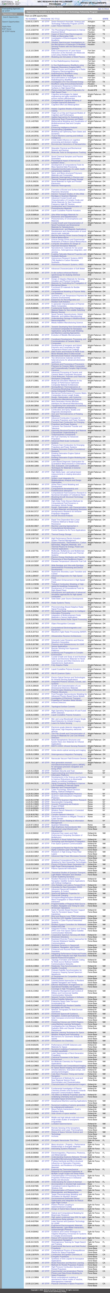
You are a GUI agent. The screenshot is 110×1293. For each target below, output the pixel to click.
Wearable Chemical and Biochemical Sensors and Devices (66, 149)
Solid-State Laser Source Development (67, 599)
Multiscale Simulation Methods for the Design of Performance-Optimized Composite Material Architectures (66, 383)
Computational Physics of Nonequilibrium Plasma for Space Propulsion (68, 1251)
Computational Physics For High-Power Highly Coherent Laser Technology (67, 849)
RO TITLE (55, 19)
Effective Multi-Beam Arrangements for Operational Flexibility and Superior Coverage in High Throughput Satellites (67, 987)
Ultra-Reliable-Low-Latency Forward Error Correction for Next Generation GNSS (68, 886)
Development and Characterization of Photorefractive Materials (66, 207)
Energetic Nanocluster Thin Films (64, 1140)
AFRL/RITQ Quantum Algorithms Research (68, 800)
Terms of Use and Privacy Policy (55, 1291)
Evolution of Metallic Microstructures (66, 335)
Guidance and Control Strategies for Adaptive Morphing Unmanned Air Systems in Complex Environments (68, 1234)
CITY (90, 19)
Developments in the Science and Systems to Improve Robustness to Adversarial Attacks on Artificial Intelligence (68, 779)
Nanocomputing (57, 808)
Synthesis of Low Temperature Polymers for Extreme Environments (69, 297)
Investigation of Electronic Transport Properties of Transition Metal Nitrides (66, 699)
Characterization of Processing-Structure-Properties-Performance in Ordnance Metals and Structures (68, 1178)
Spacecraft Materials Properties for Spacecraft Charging (65, 894)
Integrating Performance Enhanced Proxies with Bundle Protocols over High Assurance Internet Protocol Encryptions (68, 956)
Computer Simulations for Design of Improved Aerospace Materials (65, 245)
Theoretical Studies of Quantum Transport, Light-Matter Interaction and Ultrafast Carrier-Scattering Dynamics (68, 875)
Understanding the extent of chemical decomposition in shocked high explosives (68, 1183)
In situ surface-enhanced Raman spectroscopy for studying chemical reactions (65, 275)
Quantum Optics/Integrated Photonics (66, 794)
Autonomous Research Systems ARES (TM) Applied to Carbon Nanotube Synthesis (67, 260)
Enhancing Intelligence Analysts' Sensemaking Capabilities (64, 128)
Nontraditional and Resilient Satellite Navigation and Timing (66, 1006)
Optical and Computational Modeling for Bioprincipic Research (67, 1214)
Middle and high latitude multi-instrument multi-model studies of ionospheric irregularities (67, 1120)
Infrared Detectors (58, 702)
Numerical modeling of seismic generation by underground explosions (68, 1106)
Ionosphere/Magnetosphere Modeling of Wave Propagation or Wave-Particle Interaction (67, 900)
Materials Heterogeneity (61, 186)
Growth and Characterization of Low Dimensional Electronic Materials (66, 687)
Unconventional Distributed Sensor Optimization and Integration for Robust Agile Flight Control (67, 1201)
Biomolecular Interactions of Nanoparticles (68, 144)
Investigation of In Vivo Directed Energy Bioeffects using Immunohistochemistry (67, 83)
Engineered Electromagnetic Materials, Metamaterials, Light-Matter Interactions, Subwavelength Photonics (67, 1228)
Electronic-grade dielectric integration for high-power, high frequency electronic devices (67, 729)
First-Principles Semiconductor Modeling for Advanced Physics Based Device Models (69, 695)
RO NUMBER (31, 19)
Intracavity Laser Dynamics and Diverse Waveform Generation (67, 641)
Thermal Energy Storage (61, 534)
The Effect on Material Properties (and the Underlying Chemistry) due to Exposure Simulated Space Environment (68, 1097)
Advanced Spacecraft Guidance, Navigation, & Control (64, 890)
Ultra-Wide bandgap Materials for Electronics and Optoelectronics (64, 216)
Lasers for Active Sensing (61, 723)
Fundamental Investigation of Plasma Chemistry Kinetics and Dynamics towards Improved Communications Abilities (68, 1091)
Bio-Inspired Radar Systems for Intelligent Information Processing (68, 612)
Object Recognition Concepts (63, 624)
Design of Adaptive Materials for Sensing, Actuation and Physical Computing (68, 280)
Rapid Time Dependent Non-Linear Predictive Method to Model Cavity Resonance (65, 522)
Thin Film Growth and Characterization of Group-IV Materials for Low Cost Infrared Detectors (68, 736)
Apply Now (6, 27)
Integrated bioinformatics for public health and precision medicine (68, 170)
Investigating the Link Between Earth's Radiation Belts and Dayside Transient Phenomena (66, 1028)
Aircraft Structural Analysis (62, 516)
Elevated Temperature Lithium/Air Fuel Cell (68, 561)
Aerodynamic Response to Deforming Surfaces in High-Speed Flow (66, 87)
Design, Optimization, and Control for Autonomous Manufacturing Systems (66, 398)
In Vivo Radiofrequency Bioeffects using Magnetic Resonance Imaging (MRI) (67, 66)
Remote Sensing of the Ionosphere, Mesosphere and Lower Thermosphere (67, 1129)
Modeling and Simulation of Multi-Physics (68, 57)
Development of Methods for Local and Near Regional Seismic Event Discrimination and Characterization (67, 1080)
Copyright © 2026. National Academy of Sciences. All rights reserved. (55, 1290)
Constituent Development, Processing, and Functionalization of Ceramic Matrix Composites (68, 341)
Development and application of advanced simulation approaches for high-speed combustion (68, 594)
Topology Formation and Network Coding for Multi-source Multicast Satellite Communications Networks (68, 962)
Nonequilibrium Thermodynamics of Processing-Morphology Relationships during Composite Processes (66, 389)
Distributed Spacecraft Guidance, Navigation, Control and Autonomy (65, 1015)
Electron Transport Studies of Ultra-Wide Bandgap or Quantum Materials (67, 195)
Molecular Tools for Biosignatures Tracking (68, 152)
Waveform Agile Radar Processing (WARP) (68, 632)
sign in (100, 9)
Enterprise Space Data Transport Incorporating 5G (64, 1002)
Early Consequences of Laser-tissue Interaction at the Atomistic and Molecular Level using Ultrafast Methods (68, 53)
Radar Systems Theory (60, 603)
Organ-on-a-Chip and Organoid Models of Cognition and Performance (68, 114)
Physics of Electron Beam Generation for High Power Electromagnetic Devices (67, 865)
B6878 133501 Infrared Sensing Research (68, 746)
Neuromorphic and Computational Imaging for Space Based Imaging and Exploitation (68, 1067)
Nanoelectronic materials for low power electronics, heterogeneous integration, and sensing (69, 250)
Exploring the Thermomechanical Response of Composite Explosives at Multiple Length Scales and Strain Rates (67, 1171)
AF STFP (6, 11)
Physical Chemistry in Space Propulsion (67, 1284)
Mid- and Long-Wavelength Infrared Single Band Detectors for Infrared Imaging (68, 720)
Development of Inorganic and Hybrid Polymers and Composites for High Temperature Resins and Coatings (66, 347)
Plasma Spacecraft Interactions (64, 868)
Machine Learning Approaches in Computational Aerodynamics (64, 527)
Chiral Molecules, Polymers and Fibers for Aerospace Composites (68, 378)
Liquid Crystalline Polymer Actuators (66, 210)
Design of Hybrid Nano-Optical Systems (67, 1209)
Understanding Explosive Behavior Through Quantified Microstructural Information (69, 1158)
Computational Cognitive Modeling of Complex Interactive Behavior (66, 102)
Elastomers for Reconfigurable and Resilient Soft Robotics (65, 301)
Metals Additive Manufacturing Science (67, 323)
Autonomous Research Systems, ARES (67, 264)
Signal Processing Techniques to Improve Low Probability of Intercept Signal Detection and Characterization (68, 785)
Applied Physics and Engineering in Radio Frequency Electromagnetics (68, 70)
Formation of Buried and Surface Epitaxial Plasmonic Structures (68, 191)
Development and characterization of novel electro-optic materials (68, 232)
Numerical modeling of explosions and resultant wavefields (66, 1050)
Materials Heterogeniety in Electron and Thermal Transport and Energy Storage (67, 178)
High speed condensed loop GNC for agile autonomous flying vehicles (68, 1218)
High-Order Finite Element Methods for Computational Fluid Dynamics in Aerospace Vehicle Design (67, 503)
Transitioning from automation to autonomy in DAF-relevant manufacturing (68, 407)
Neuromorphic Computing (61, 802)
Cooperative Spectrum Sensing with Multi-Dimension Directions (68, 936)
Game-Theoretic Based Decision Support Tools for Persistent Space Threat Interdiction (68, 912)
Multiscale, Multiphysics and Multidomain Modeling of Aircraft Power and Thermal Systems (67, 553)
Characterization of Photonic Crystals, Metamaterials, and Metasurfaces (66, 1191)
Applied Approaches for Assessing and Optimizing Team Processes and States (67, 118)
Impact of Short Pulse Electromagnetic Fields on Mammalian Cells (66, 35)
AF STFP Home (8, 31)
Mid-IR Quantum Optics (60, 673)
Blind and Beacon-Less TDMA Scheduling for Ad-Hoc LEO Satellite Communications (68, 917)
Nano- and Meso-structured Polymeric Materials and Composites (66, 174)
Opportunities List (10, 14)
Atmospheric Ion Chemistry (62, 1041)
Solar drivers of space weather (63, 1113)
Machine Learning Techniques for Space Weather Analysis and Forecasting (67, 1033)
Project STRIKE (57, 806)
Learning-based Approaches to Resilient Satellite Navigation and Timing (67, 982)
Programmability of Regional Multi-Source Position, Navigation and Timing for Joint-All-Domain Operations (68, 906)
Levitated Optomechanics (61, 1124)
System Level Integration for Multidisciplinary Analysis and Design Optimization (66, 480)
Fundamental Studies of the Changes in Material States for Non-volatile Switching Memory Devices (68, 310)
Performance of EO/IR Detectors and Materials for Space (66, 1046)
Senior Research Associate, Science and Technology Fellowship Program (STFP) (67, 23)
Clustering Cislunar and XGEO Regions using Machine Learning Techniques (67, 1023)
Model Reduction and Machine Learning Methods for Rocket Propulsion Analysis (67, 1264)
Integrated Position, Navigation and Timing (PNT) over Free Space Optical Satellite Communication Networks (68, 931)
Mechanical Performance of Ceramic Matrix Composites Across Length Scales (68, 394)
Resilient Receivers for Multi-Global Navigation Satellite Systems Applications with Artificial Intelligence (68, 881)
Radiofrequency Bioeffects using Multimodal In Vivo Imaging (64, 75)
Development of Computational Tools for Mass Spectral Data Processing (67, 166)
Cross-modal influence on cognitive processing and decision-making (65, 141)
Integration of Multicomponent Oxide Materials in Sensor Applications (66, 616)
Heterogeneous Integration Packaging (66, 754)
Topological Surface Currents (63, 707)
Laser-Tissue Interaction (61, 26)
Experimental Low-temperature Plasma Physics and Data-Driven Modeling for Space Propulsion (67, 1273)
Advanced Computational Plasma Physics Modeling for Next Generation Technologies (68, 861)
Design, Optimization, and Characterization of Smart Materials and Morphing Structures (69, 508)
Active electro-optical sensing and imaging (68, 750)
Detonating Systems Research (63, 1149)
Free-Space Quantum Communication (66, 844)
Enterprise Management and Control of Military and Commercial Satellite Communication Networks (67, 993)
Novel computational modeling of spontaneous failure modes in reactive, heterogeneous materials (67, 1279)
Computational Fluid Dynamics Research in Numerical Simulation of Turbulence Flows (69, 494)
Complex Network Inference (62, 814)
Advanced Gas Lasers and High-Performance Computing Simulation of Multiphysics (66, 835)
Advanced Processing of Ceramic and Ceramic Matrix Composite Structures (66, 373)
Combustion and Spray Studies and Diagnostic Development (65, 411)
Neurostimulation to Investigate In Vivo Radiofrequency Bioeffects (67, 79)
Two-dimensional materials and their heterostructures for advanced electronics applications (68, 360)
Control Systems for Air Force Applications (68, 530)
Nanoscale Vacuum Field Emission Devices (69, 758)
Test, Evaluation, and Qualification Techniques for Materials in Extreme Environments (66, 468)
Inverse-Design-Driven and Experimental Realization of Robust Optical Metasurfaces (69, 241)
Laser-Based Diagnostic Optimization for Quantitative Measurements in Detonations (68, 463)
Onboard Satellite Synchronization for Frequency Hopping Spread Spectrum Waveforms (66, 972)
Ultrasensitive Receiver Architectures (66, 636)
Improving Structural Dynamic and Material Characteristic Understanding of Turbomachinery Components (68, 433)
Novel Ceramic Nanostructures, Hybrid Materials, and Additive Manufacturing (67, 315)
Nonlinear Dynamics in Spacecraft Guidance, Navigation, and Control (65, 946)
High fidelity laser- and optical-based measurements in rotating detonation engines (66, 474)
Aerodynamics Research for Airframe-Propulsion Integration (66, 512)
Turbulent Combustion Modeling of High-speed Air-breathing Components (67, 585)
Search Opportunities (11, 17)
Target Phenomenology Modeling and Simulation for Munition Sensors (66, 1195)
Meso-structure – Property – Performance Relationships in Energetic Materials (68, 1146)
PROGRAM (45, 19)
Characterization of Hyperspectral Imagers (68, 1084)
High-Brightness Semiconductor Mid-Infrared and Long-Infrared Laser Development (66, 829)
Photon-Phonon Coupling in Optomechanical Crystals (62, 1206)
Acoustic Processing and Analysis (65, 804)
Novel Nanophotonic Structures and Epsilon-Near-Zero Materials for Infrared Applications (67, 742)
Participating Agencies (11, 9)
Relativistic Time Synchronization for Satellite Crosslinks (66, 967)
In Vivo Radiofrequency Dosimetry (65, 61)
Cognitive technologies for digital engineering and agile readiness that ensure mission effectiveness (66, 96)
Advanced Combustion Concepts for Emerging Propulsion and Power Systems (68, 419)
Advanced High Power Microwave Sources (68, 856)
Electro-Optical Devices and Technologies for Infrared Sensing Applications (68, 679)
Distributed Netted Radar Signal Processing (69, 619)
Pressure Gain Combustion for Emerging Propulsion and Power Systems (67, 423)
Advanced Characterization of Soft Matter (68, 269)
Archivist (54, 1136)
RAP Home (6, 29)
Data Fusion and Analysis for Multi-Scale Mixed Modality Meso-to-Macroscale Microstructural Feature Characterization (67, 354)
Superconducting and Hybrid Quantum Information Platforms (66, 774)
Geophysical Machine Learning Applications (69, 1101)
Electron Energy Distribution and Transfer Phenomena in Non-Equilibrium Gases (68, 558)
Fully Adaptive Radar (59, 665)
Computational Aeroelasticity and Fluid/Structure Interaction (64, 490)
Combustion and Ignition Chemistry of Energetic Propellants (66, 1256)
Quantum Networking (60, 825)
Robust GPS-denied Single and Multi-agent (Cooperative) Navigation (68, 1239)
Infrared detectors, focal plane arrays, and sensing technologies (68, 1071)
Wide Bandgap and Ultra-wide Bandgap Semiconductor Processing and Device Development (67, 567)
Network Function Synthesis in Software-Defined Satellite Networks (67, 998)
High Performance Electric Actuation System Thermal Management (66, 539)
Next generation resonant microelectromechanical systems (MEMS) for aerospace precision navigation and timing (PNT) (68, 766)
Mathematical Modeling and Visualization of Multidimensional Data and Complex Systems (69, 123)
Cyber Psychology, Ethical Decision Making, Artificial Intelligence (65, 791)
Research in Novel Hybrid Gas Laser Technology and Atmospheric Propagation (68, 840)
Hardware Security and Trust (63, 771)
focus (107, 9)
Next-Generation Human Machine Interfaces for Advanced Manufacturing (67, 402)
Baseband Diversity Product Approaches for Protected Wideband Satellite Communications (69, 941)
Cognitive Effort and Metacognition (65, 105)
